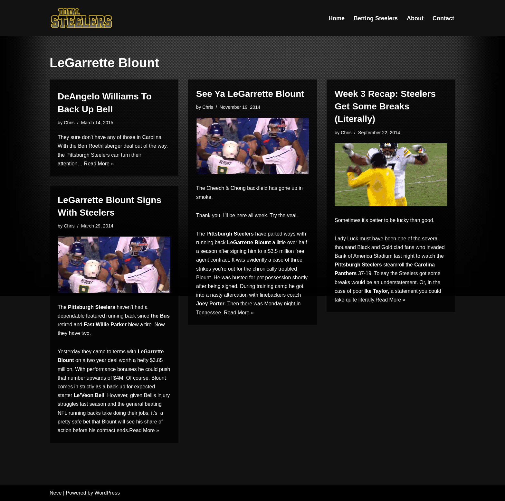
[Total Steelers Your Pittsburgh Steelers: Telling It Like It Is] (82, 18)
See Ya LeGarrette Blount (250, 94)
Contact (443, 18)
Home (337, 18)
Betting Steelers (376, 18)
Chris (69, 122)
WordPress (107, 493)
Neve (56, 493)
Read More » (99, 163)
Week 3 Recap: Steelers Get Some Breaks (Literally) (385, 106)
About (415, 18)
